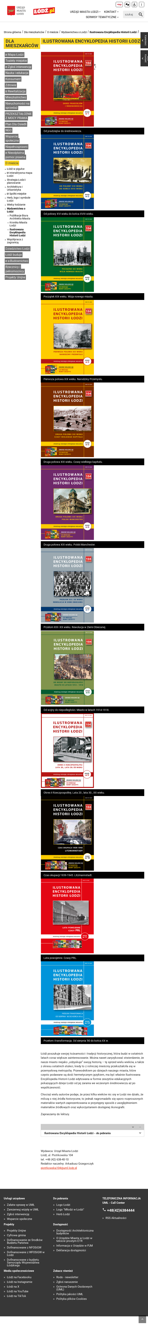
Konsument (13, 79)
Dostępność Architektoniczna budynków (75, 1232)
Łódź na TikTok (16, 1296)
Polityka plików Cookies (71, 1299)
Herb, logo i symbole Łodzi (18, 199)
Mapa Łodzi (16, 54)
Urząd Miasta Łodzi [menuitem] (84, 12)
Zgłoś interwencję (19, 67)
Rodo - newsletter (67, 1277)
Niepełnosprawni (16, 147)
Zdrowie (10, 85)
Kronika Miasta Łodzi (18, 224)
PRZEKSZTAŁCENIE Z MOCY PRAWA (18, 116)
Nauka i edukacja (16, 73)
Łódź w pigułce (15, 168)
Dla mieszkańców (34, 32)
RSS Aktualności (116, 1218)
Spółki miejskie (17, 193)
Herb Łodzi (63, 1214)
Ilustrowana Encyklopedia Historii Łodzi (113, 32)
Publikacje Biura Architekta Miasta (20, 217)
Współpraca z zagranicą (15, 241)
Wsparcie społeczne (12, 139)
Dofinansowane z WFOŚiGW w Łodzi (26, 1254)
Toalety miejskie (16, 60)
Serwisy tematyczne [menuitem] (101, 17)
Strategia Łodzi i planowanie (16, 181)
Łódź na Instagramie (19, 1282)
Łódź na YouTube (17, 1291)
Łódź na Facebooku (19, 1277)
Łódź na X (13, 1286)
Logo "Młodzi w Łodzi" (70, 1209)
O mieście (52, 32)
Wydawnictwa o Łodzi (74, 32)
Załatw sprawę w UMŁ (21, 1205)
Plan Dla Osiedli (15, 124)
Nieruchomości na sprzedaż (17, 106)
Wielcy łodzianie (16, 204)
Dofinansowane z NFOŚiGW (24, 1247)
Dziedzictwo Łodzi (17, 248)
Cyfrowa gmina (16, 1235)
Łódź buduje (13, 255)
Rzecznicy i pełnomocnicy (14, 269)
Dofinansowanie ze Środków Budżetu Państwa (24, 1241)
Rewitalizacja (17, 91)
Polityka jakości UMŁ (69, 1294)
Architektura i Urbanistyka (15, 188)
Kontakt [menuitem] (110, 12)
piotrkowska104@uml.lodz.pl (59, 1168)
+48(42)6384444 (120, 1210)
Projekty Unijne (15, 277)
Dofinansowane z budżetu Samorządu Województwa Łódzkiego (23, 1262)
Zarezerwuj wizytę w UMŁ (23, 1209)
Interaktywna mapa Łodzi (19, 174)
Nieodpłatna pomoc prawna (15, 155)
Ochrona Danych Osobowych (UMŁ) (74, 1288)
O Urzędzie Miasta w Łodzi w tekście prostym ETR (74, 1239)
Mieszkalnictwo (15, 97)
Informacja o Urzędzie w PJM (74, 1245)
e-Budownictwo (18, 261)
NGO (8, 130)
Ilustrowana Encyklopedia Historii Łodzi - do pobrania (93, 1133)
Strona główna (12, 32)
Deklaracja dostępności (71, 1250)
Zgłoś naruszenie (67, 1282)
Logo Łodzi (63, 1205)
